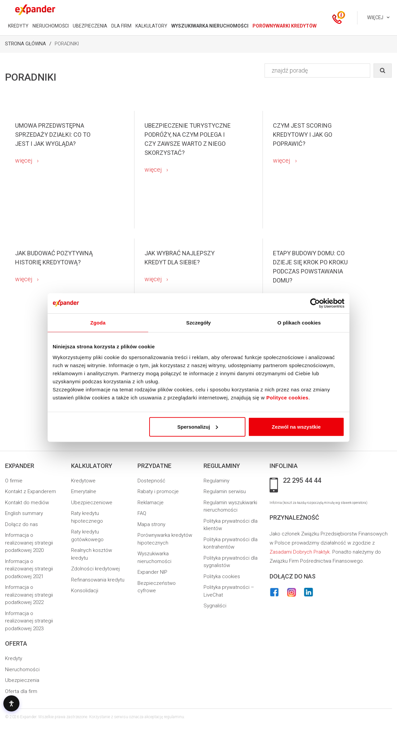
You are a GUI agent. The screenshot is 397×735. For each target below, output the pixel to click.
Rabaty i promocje (158, 491)
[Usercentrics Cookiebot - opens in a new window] (315, 303)
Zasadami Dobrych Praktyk (300, 552)
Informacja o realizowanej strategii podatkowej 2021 (29, 568)
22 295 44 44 (302, 480)
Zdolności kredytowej (95, 569)
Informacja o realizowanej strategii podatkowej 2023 (29, 621)
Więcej (375, 17)
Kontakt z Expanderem (30, 491)
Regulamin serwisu (225, 491)
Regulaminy (216, 481)
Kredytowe (83, 481)
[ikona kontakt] (337, 18)
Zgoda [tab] (98, 323)
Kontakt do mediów (27, 503)
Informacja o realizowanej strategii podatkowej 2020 (29, 542)
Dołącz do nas (21, 524)
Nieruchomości (22, 669)
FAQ (141, 513)
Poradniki (67, 44)
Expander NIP (152, 572)
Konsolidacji (84, 591)
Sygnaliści (215, 606)
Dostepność (151, 481)
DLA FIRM (121, 26)
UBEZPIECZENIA (90, 26)
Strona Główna (25, 44)
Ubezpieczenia (22, 680)
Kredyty (13, 658)
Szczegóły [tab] (198, 323)
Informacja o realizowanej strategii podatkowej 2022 (29, 594)
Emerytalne (83, 491)
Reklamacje (150, 503)
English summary (24, 513)
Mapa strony (151, 524)
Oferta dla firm (21, 691)
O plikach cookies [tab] (299, 323)
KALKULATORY (151, 26)
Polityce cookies (287, 397)
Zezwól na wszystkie (296, 426)
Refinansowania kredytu (97, 580)
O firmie (13, 481)
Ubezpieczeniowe (91, 503)
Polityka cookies (222, 576)
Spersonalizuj (197, 426)
